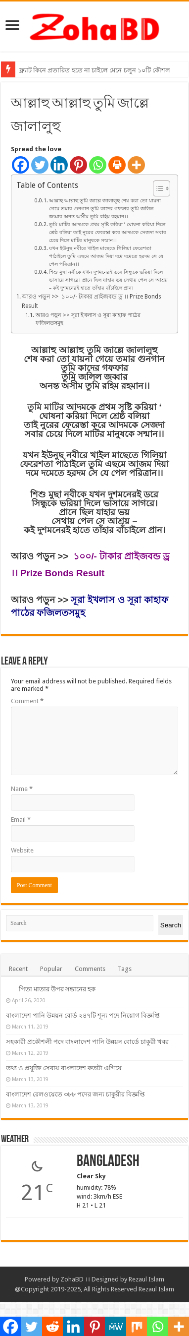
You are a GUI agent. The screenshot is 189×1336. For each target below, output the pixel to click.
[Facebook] (20, 165)
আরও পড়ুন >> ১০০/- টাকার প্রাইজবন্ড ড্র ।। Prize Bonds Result (91, 301)
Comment (27, 701)
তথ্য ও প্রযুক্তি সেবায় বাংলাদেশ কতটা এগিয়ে (118, 1088)
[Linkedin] (59, 165)
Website (22, 850)
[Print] (117, 165)
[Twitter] (39, 165)
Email (21, 819)
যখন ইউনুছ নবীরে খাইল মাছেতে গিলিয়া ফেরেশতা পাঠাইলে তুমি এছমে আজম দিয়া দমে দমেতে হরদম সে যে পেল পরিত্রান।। (106, 256)
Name (22, 788)
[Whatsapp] (97, 165)
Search (170, 925)
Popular (51, 968)
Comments (90, 968)
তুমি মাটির (46, 407)
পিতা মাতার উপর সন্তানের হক (57, 989)
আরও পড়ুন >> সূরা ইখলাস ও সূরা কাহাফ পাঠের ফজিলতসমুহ (88, 319)
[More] (136, 165)
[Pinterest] (78, 165)
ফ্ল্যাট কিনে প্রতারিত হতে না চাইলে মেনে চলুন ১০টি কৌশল (94, 70)
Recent (18, 968)
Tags (125, 968)
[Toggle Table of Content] (156, 188)
